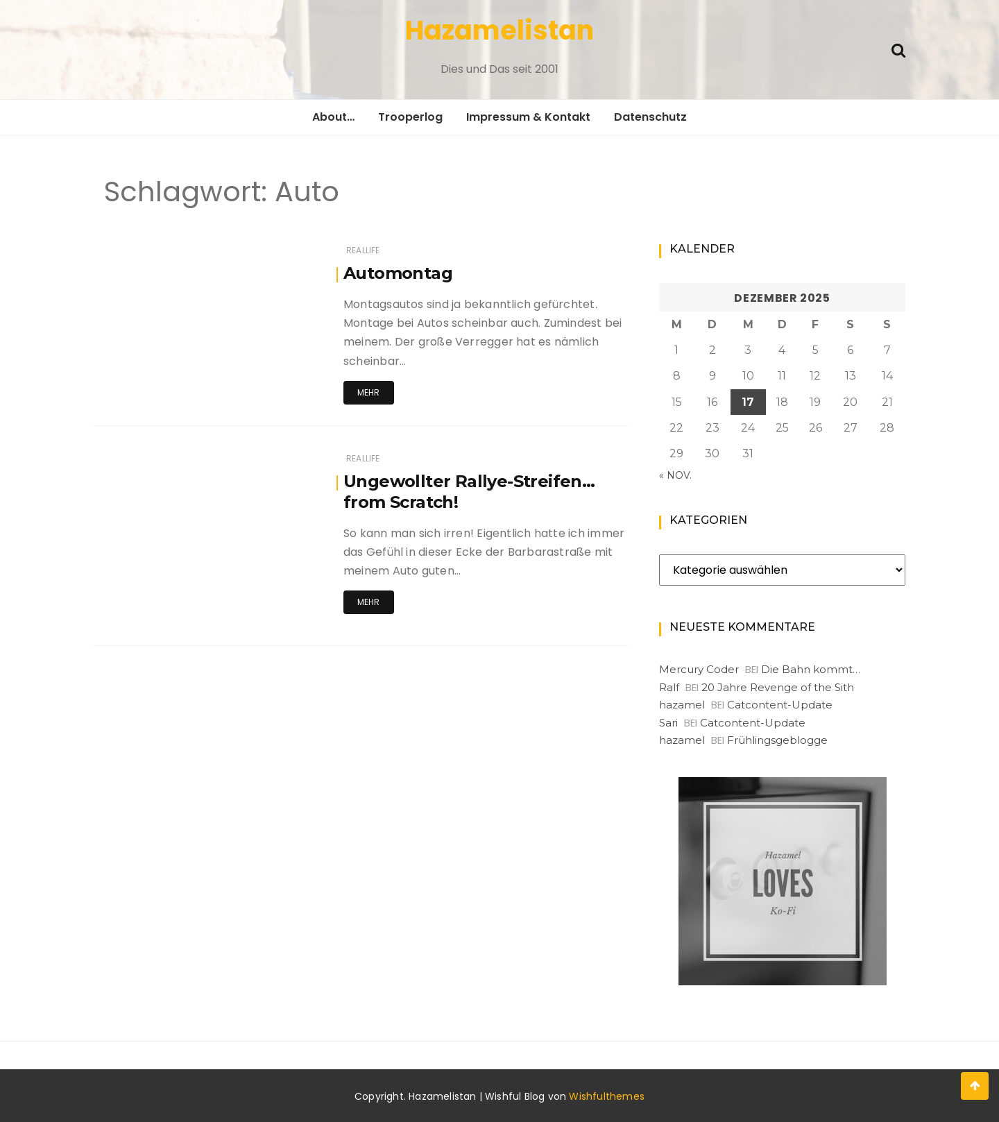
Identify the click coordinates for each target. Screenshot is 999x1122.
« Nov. (675, 475)
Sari (668, 722)
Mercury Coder (699, 669)
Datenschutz (650, 117)
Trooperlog (410, 117)
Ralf (669, 687)
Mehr (368, 392)
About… (333, 117)
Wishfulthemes (606, 1096)
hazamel (682, 704)
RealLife (362, 250)
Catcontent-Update (779, 704)
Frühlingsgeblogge (777, 740)
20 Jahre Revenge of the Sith (777, 687)
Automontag (397, 273)
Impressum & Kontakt (528, 117)
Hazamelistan (499, 30)
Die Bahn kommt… (810, 669)
